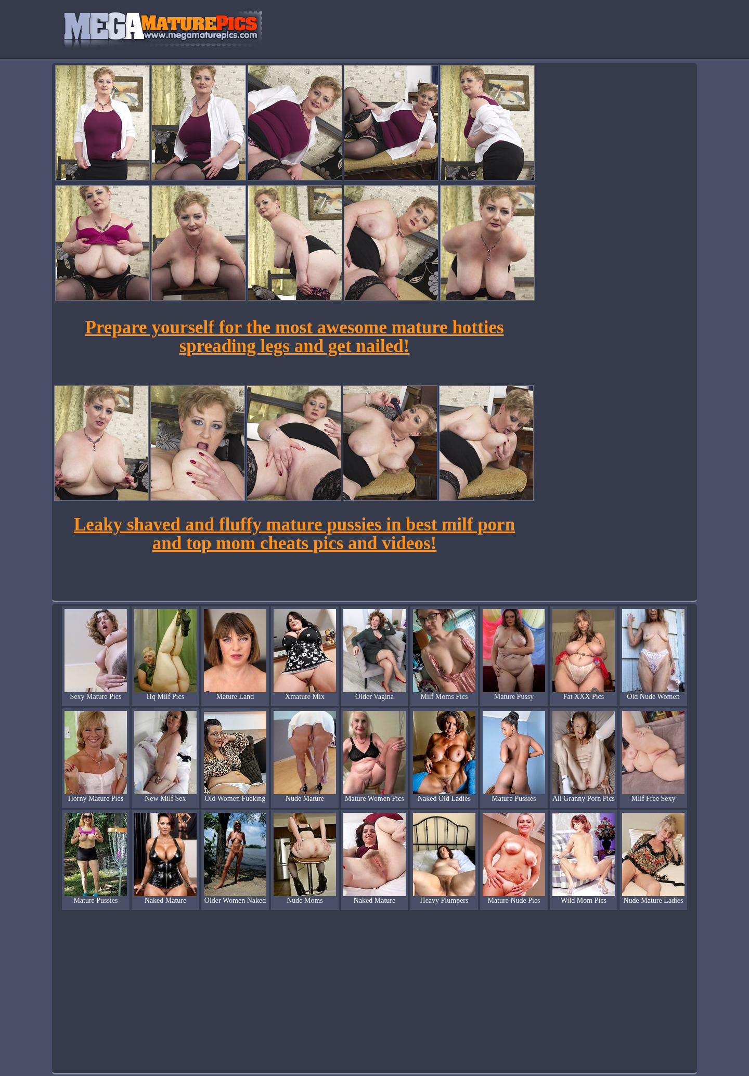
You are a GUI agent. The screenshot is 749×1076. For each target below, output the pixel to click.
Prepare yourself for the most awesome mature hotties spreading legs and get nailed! (294, 336)
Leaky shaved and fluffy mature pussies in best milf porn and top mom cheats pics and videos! (294, 533)
